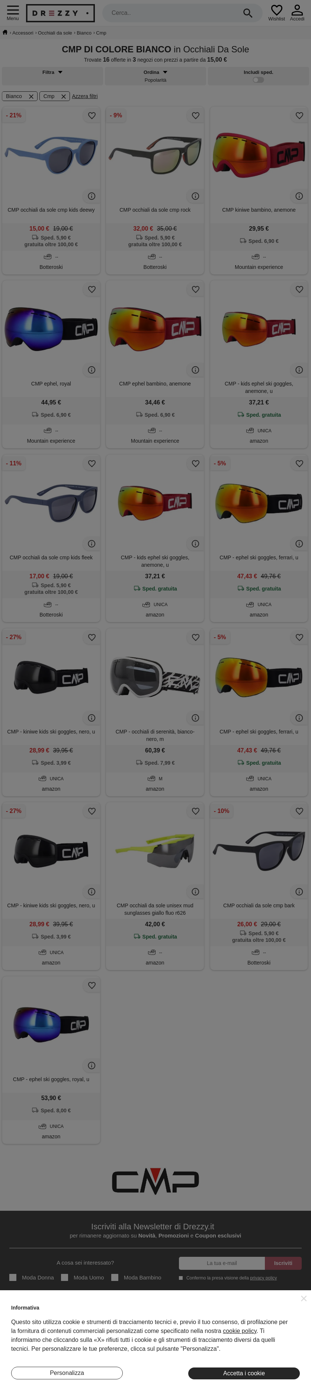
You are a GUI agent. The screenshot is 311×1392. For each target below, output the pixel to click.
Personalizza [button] (67, 1373)
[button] (304, 1298)
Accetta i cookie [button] (244, 1373)
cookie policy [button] (239, 1331)
